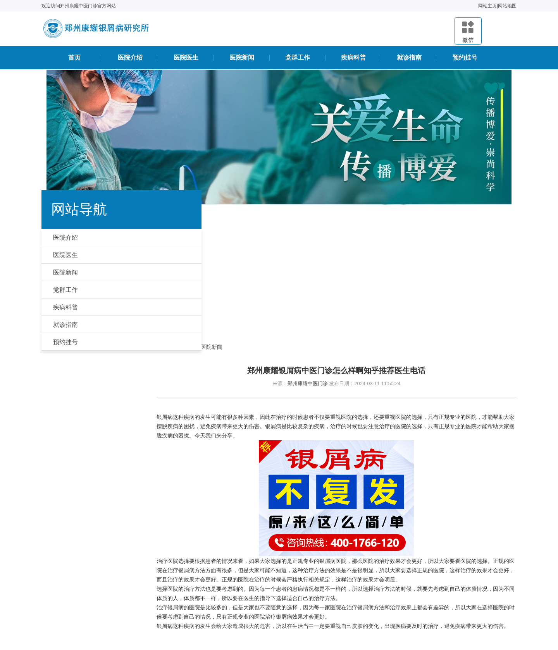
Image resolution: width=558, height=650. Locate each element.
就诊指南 (409, 60)
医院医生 (186, 60)
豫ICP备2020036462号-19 (330, 623)
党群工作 (297, 60)
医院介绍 (130, 60)
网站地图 (502, 6)
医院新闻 (241, 60)
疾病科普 (353, 60)
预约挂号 (465, 60)
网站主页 (482, 6)
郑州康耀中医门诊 (314, 257)
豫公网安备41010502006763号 (312, 598)
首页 (74, 60)
